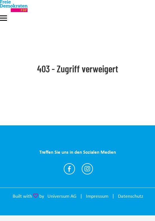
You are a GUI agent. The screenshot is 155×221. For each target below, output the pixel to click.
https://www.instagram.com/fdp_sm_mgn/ (87, 168)
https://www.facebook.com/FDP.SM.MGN (69, 168)
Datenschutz (130, 196)
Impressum (97, 196)
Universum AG (61, 196)
